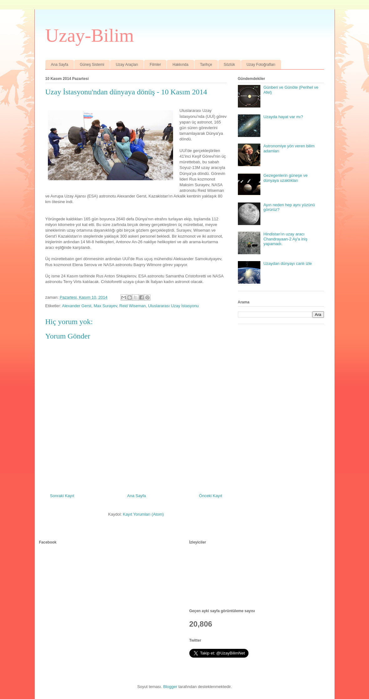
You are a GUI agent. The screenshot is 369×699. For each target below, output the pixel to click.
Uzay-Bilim (89, 35)
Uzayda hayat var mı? (283, 116)
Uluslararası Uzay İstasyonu (173, 305)
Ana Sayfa (59, 64)
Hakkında (180, 64)
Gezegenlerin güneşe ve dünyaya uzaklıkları (286, 178)
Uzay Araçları (127, 64)
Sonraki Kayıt (62, 495)
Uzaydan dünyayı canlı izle (288, 263)
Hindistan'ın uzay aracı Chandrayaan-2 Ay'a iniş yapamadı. (285, 239)
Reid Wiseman (132, 305)
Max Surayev (105, 305)
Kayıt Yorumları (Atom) (143, 514)
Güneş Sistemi (92, 64)
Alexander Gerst (76, 305)
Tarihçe (206, 64)
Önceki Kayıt (210, 495)
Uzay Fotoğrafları (261, 64)
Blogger (170, 686)
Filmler (155, 64)
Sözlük (229, 64)
